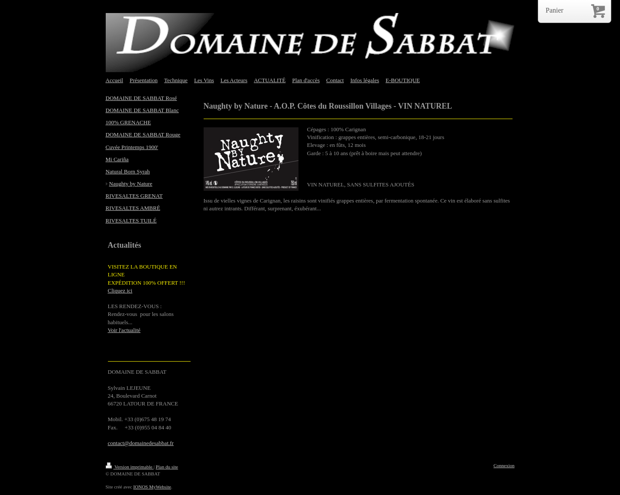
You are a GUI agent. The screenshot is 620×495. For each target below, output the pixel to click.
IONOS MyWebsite (152, 486)
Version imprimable (130, 466)
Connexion (503, 465)
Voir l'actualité (124, 330)
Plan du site (167, 466)
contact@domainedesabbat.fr (141, 443)
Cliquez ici (120, 290)
